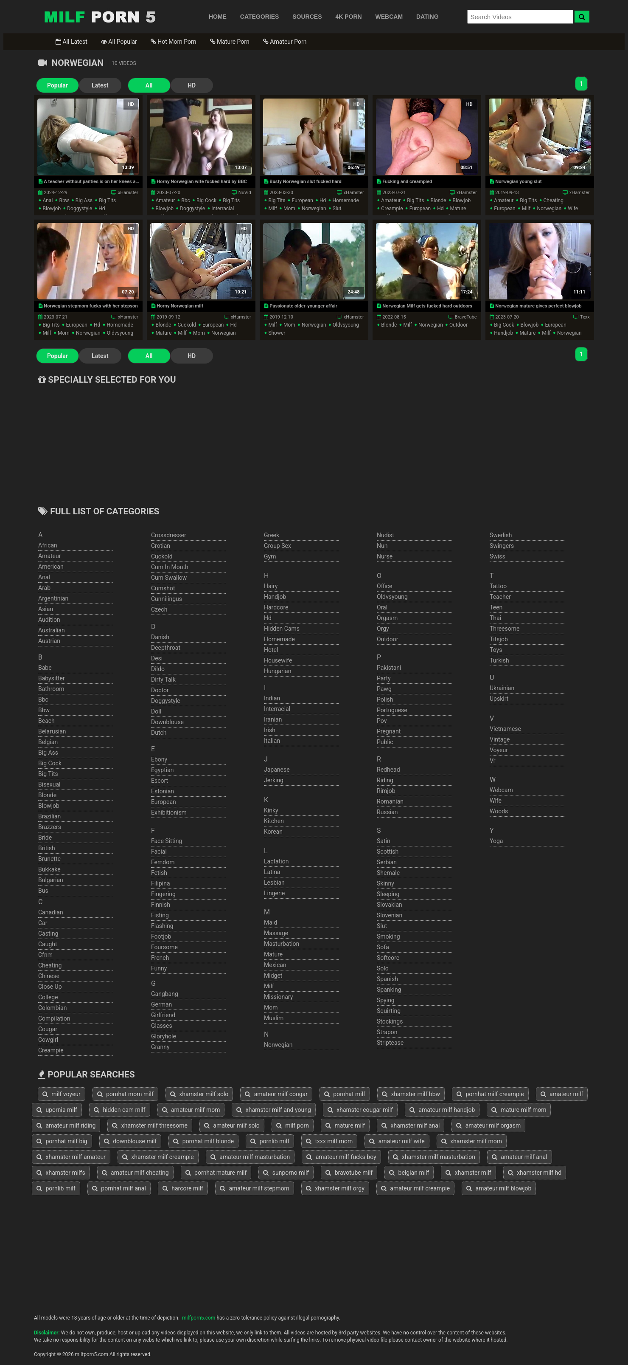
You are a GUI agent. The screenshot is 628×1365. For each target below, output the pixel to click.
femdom (162, 862)
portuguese (392, 710)
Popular (57, 85)
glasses (161, 1025)
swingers (502, 545)
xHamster (128, 192)
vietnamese (505, 728)
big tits (107, 200)
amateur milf (562, 1094)
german (161, 1004)
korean (273, 831)
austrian (49, 640)
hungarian (277, 671)
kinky (271, 810)
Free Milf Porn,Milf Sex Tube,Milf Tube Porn (100, 16)
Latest (99, 85)
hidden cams (282, 628)
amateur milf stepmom (254, 1188)
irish (269, 730)
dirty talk (163, 679)
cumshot (163, 588)
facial (159, 851)
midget (273, 975)
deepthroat (165, 647)
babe (45, 667)
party (384, 678)
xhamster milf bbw (411, 1094)
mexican (275, 965)
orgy (383, 628)
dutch (159, 732)
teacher (500, 596)
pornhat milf (344, 1094)
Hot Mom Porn (173, 41)
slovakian (389, 904)
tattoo (498, 586)
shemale (388, 872)
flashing (162, 925)
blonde (438, 200)
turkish (499, 660)
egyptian (162, 770)
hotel (271, 649)
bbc (185, 200)
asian (45, 609)
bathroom (51, 688)
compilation (54, 1018)
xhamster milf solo (199, 1094)
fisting (160, 915)
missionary (278, 996)
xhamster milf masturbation (434, 1156)
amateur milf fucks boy (341, 1156)
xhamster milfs (60, 1172)
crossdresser (168, 535)
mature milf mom (518, 1109)
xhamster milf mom (471, 1141)
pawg (384, 688)
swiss (497, 556)
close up (50, 986)
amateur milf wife (396, 1141)
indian (272, 698)
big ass (84, 200)
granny (160, 1046)
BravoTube (466, 317)
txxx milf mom (329, 1141)
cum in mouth (169, 567)
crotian (160, 545)
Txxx (585, 317)
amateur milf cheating (135, 1172)
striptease (390, 1042)
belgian (48, 742)
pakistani (389, 667)
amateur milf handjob (442, 1109)
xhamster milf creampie (158, 1156)
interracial (222, 209)
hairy (271, 586)
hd (101, 209)
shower (276, 333)
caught (47, 944)
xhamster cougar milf (360, 1109)
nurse (384, 556)
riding (385, 780)
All (148, 85)
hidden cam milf (120, 1109)
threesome (504, 628)
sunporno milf (286, 1172)
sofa (383, 947)
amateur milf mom (191, 1109)
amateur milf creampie (415, 1188)
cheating (553, 200)
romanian (390, 801)
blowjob (51, 209)
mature (458, 209)
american (51, 566)
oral (382, 607)
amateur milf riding (65, 1125)
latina (272, 872)
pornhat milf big (61, 1141)
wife (573, 209)
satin (383, 841)
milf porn (292, 1125)
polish (385, 699)
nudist (385, 535)
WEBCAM (389, 16)
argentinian (53, 598)
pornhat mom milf (125, 1094)
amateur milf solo (232, 1125)
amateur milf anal (519, 1156)
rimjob (386, 790)
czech (159, 609)
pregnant (389, 731)
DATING (427, 16)
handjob (503, 333)
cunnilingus (166, 598)
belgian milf (409, 1172)
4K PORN (348, 16)
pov (382, 720)
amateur (165, 200)
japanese (277, 769)
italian (272, 740)
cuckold (186, 325)
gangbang (164, 993)
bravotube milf (349, 1172)
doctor (160, 690)
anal (47, 200)
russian (387, 812)
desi (157, 658)
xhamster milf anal (410, 1125)
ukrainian (502, 688)
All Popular (119, 41)
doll (156, 711)
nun (382, 545)
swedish (501, 535)
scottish (387, 851)
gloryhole (163, 1036)
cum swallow (169, 577)
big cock (206, 200)
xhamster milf (468, 1172)
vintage (500, 739)
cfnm (45, 954)
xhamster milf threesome (150, 1125)
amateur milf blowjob (498, 1188)
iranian (273, 719)
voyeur (499, 750)
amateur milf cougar (276, 1094)
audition (49, 619)
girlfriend (163, 1015)
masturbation (281, 943)
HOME (218, 16)
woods (499, 811)
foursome (164, 947)
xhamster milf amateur (71, 1156)
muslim (273, 1018)
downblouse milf (130, 1141)
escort (159, 780)
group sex (277, 545)
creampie (392, 209)
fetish (159, 872)
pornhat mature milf (216, 1172)
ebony (159, 759)
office (384, 586)
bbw (64, 200)
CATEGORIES (259, 16)
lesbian (274, 882)
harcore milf (183, 1188)
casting (48, 933)
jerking (273, 780)
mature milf (345, 1125)
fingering (163, 894)
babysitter (51, 678)
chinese (48, 976)
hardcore (276, 607)
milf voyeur (61, 1094)
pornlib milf (269, 1141)
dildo (158, 669)
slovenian (389, 915)
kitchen (274, 821)
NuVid (244, 192)
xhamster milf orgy (335, 1188)
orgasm (387, 618)
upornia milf (56, 1109)
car (42, 922)
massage (276, 933)
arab (44, 587)
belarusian (52, 731)
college (48, 997)
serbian (387, 862)
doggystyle (79, 209)
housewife (278, 660)
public (385, 742)
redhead (388, 769)
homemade (345, 200)
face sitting (166, 841)
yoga (496, 841)
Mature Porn (230, 41)
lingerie (274, 893)
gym (270, 556)
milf (272, 209)
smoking (388, 936)
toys (496, 649)
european (302, 200)
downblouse (167, 722)
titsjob (499, 639)
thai (495, 618)
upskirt (499, 698)
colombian (52, 1007)
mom (289, 209)
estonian (162, 791)
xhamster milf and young (273, 1109)
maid (270, 922)
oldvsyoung (120, 333)
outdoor (458, 325)
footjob (161, 936)
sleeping (388, 894)
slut (337, 209)
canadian (50, 912)
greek (271, 535)
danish (160, 637)
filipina (160, 883)
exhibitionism (169, 812)
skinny (385, 883)
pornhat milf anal (119, 1188)
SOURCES (307, 16)
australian (51, 630)
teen (496, 607)
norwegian (314, 209)
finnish (160, 904)
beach (46, 720)
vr (492, 760)
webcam (501, 790)
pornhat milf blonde (203, 1141)
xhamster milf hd (535, 1172)
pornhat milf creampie (490, 1094)
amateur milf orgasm (488, 1125)
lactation (276, 861)
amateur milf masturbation (250, 1156)
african (47, 545)
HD (191, 85)
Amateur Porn (285, 41)
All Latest (71, 41)
